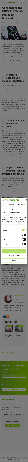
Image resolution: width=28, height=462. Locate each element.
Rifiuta (14, 260)
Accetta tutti (14, 250)
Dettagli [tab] (11, 204)
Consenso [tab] (4, 204)
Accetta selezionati (14, 255)
